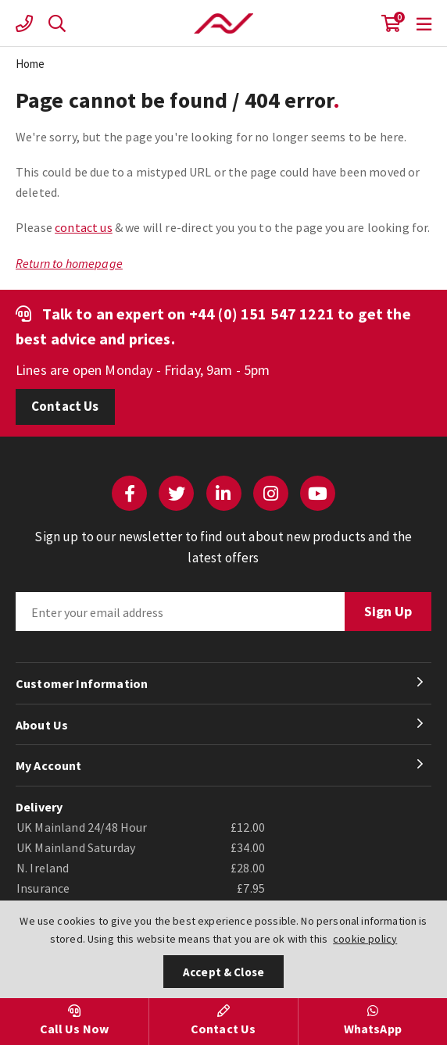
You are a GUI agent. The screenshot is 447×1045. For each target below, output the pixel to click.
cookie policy (365, 939)
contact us (84, 227)
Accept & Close (223, 972)
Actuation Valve (223, 23)
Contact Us (65, 406)
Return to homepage (69, 263)
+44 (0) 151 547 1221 (261, 313)
